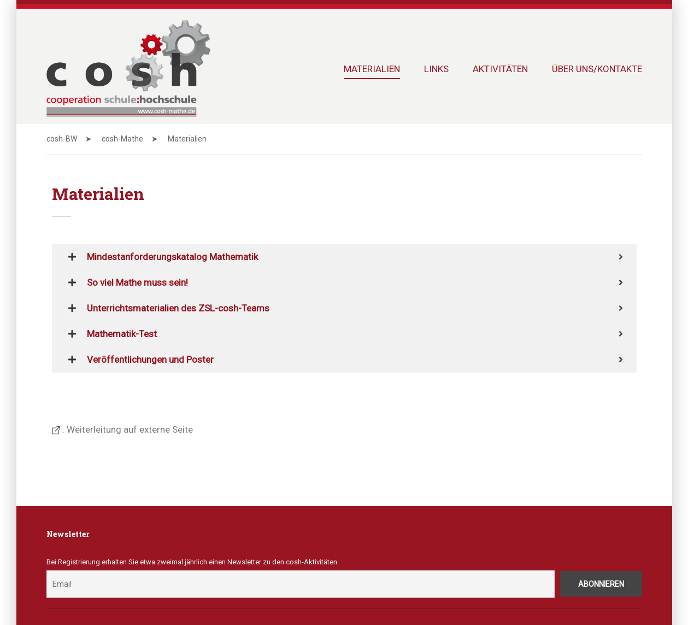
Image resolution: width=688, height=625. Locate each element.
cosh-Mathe (122, 138)
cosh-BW (61, 138)
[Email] (300, 584)
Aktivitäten (500, 68)
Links (436, 68)
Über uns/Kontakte (597, 68)
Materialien (372, 68)
